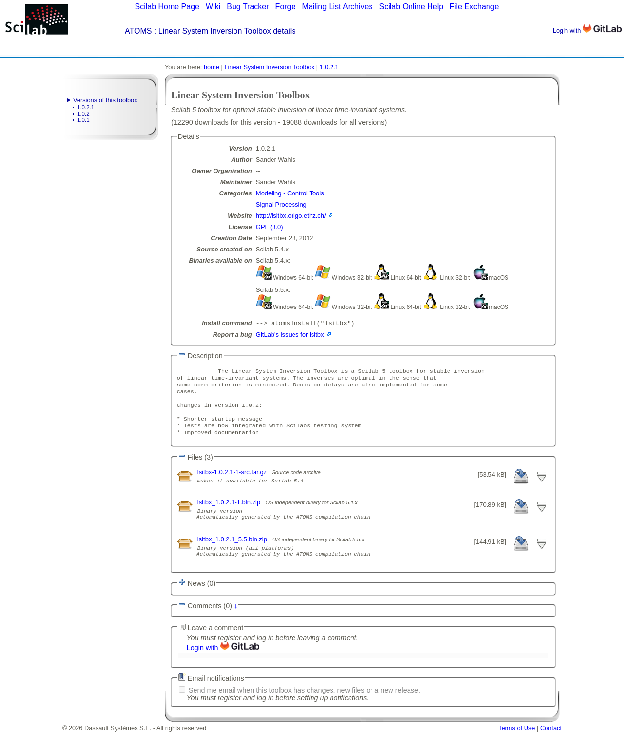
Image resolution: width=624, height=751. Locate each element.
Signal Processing (281, 204)
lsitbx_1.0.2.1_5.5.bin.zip (233, 554)
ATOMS (138, 31)
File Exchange (474, 6)
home (211, 67)
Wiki (213, 6)
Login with (587, 30)
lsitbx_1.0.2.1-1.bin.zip (229, 513)
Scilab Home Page (167, 6)
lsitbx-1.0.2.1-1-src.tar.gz (233, 482)
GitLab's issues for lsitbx (290, 335)
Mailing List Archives (337, 6)
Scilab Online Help (411, 6)
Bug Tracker (248, 6)
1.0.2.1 (85, 107)
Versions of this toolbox (105, 100)
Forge (285, 6)
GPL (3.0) (269, 227)
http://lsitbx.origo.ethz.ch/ (291, 215)
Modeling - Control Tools (290, 193)
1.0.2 (83, 113)
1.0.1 (83, 120)
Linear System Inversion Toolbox (269, 67)
